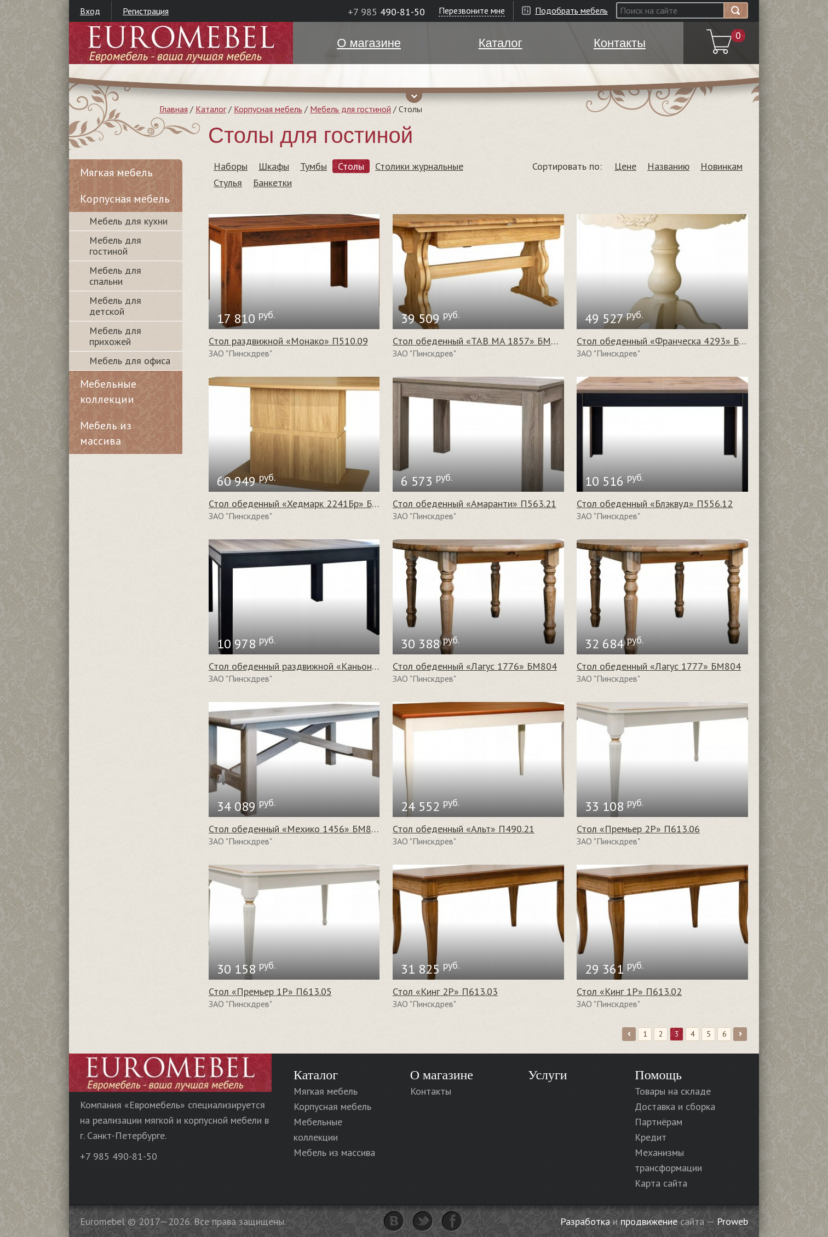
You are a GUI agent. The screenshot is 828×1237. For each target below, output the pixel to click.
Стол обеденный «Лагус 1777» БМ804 (659, 666)
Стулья (228, 182)
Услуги (547, 1075)
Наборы (231, 166)
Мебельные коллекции (108, 391)
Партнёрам (658, 1121)
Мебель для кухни (128, 221)
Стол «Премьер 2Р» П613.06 (638, 828)
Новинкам (721, 166)
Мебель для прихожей (115, 336)
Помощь (658, 1075)
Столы (351, 166)
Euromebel (181, 43)
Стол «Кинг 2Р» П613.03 (445, 991)
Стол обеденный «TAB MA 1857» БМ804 (480, 341)
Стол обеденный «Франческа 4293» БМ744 (670, 341)
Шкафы (273, 166)
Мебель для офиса (129, 360)
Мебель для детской (115, 306)
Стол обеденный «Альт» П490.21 (463, 828)
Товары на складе (673, 1091)
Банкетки (272, 182)
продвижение (648, 1221)
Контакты (430, 1091)
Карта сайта (661, 1183)
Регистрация (146, 10)
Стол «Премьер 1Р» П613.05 (270, 991)
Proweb (732, 1221)
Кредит (650, 1137)
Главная (173, 108)
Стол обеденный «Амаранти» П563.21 (474, 503)
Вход (90, 10)
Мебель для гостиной (350, 108)
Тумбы (313, 166)
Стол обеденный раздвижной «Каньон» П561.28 (312, 666)
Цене (625, 166)
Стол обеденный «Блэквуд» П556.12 (655, 503)
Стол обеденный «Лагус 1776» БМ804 (475, 666)
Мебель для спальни (115, 275)
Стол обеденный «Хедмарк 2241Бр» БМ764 (302, 503)
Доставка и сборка (675, 1106)
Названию (668, 166)
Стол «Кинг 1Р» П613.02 (629, 991)
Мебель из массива (105, 433)
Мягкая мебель (116, 172)
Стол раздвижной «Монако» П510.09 (288, 341)
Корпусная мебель (268, 108)
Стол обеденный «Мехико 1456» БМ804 (295, 828)
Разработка (585, 1221)
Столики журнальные (419, 166)
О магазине (441, 1075)
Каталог (211, 108)
